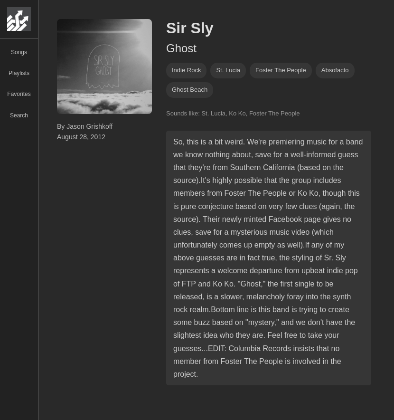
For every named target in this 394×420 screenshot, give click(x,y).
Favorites (18, 94)
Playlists (19, 73)
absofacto (335, 70)
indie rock (186, 70)
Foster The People (280, 70)
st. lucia (228, 70)
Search (19, 115)
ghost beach (189, 89)
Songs (19, 52)
